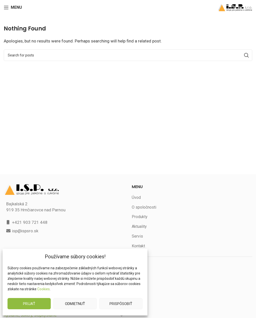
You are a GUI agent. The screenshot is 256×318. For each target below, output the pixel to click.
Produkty (140, 217)
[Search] (128, 55)
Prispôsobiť (121, 304)
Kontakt (138, 246)
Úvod (136, 197)
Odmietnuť (75, 304)
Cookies (43, 289)
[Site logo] (235, 7)
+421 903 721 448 (29, 222)
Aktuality (139, 226)
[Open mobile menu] (13, 7)
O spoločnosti (144, 207)
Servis (137, 236)
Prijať (29, 304)
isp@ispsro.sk (25, 230)
